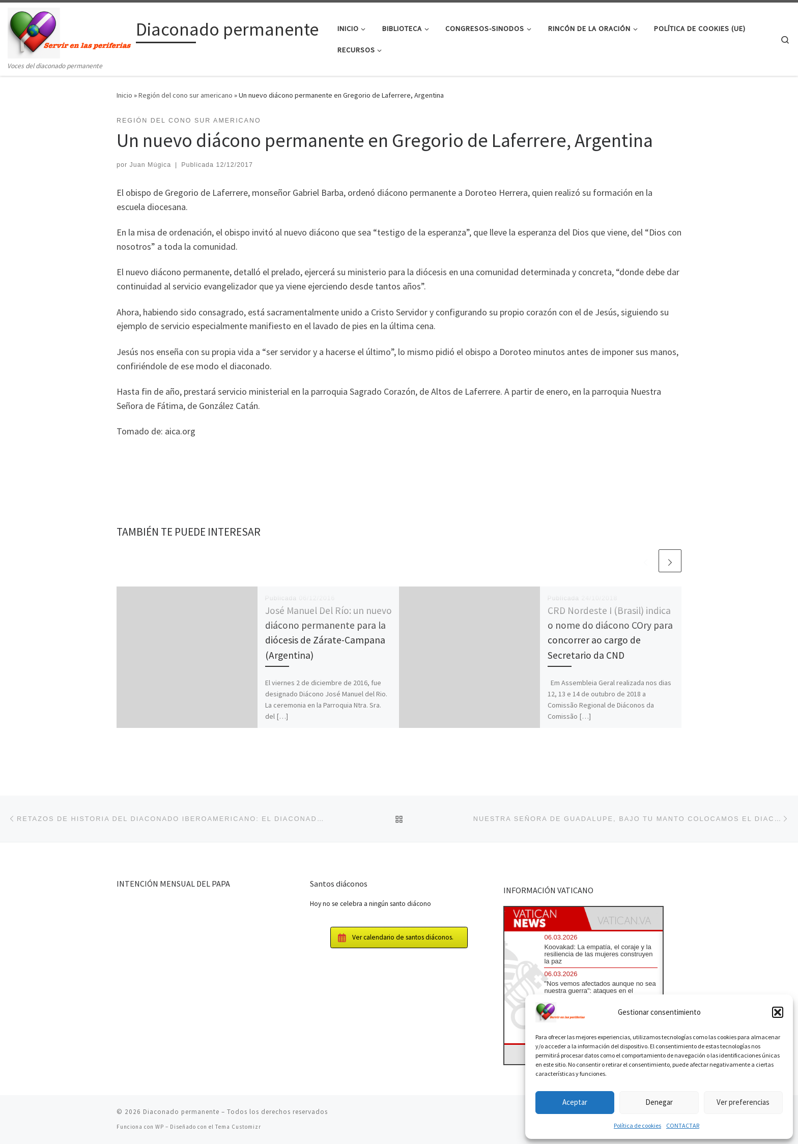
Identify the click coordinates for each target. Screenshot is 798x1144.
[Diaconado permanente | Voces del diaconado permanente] (70, 31)
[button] (778, 1012)
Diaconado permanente (181, 1111)
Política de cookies (637, 1125)
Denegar (659, 1102)
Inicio (124, 95)
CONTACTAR (682, 1125)
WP (159, 1126)
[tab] (544, 918)
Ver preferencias (743, 1102)
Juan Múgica (151, 164)
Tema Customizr (238, 1126)
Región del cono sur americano (185, 95)
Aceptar (574, 1102)
